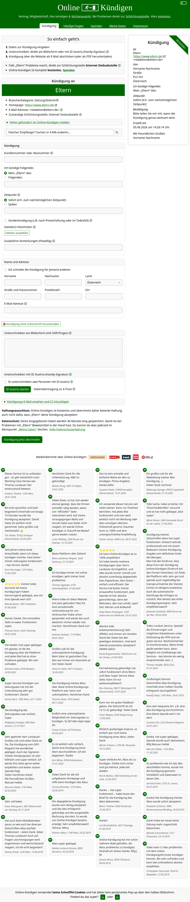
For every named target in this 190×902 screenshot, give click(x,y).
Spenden (96, 26)
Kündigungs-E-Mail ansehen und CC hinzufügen (38, 402)
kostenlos (164, 16)
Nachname (52, 276)
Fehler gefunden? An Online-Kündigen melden (40, 122)
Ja (103, 897)
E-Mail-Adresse (13, 304)
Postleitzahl (52, 290)
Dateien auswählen (16, 233)
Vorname (10, 276)
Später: (13, 204)
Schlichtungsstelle (137, 16)
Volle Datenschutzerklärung (67, 429)
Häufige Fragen (74, 26)
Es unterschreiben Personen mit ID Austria (38, 382)
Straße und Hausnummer (20, 290)
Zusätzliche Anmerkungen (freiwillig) (27, 241)
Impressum (140, 26)
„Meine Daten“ (27, 429)
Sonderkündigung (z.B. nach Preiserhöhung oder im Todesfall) (48, 220)
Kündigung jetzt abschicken (22, 439)
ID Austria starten (17, 389)
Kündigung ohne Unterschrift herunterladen (32, 324)
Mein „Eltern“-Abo (19, 173)
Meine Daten (117, 26)
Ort (87, 290)
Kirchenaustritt (81, 16)
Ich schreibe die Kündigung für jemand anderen (39, 270)
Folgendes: (15, 177)
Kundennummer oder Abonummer (27, 153)
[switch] (183, 3)
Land (88, 276)
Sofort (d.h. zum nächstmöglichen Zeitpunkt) (37, 200)
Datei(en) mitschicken (18, 227)
